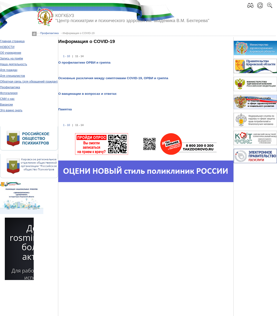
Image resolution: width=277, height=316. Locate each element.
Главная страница (12, 41)
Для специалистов (12, 76)
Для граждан (8, 70)
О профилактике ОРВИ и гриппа (84, 62)
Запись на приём (11, 58)
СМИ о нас (7, 99)
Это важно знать (11, 110)
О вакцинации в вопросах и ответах (87, 93)
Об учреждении (10, 52)
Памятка (65, 109)
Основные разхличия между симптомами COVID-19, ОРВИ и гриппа (113, 78)
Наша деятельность (13, 64)
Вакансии (6, 104)
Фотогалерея (9, 93)
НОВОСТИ (7, 47)
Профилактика (49, 33)
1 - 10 (66, 56)
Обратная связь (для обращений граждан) (29, 81)
